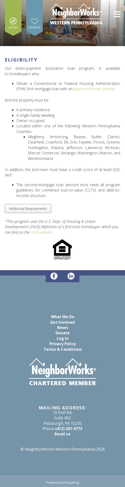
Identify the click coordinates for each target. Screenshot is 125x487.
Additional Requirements (28, 208)
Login (13, 27)
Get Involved (62, 322)
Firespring (71, 482)
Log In (63, 338)
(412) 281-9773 (68, 428)
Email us (62, 434)
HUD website (41, 232)
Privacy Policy (63, 343)
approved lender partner (94, 88)
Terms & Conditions (63, 349)
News (62, 327)
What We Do (62, 316)
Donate (34, 27)
